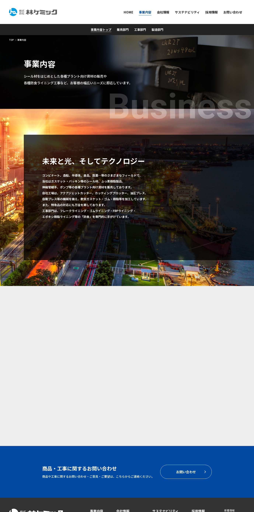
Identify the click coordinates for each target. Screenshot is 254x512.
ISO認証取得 (231, 447)
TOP (11, 39)
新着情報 (229, 442)
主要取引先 (122, 472)
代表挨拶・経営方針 (127, 450)
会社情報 (122, 442)
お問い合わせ (201, 452)
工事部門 (140, 29)
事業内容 (96, 442)
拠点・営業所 (124, 466)
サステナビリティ (165, 442)
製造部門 (157, 29)
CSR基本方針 (160, 450)
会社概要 (121, 456)
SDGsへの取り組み (163, 456)
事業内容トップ (101, 29)
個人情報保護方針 (234, 453)
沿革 (118, 461)
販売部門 (123, 29)
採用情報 (198, 442)
